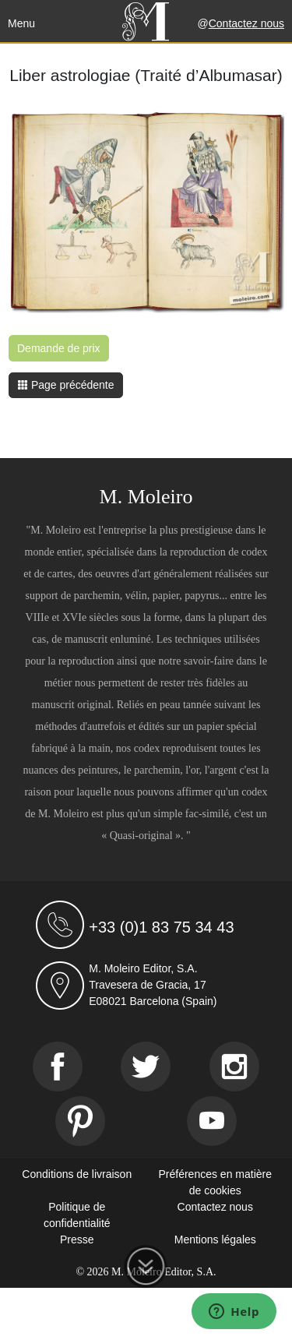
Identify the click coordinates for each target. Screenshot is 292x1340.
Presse (77, 1239)
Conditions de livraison (77, 1174)
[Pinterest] (80, 1121)
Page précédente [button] (65, 385)
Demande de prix (58, 348)
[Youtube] (212, 1121)
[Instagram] (234, 1066)
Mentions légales (215, 1239)
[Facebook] (58, 1066)
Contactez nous (246, 23)
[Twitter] (146, 1066)
